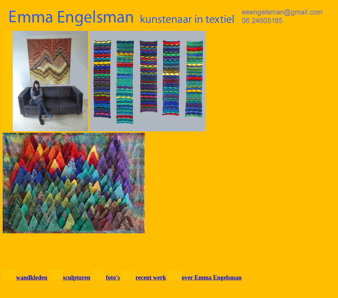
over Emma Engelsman (212, 277)
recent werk (150, 277)
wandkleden (31, 277)
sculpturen (77, 277)
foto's (113, 277)
